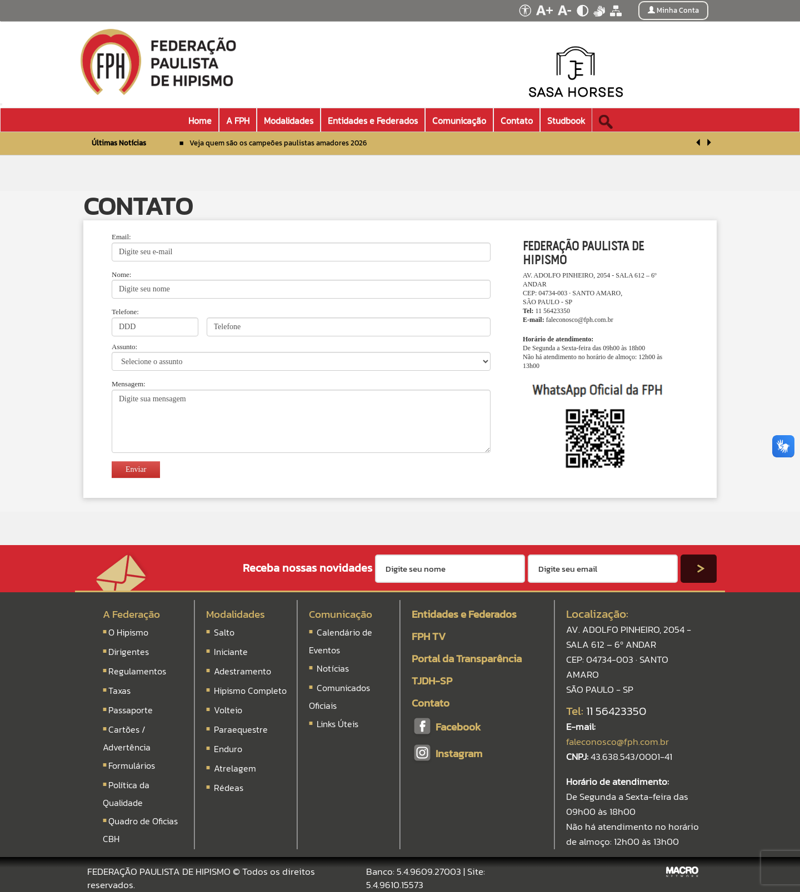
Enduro (228, 748)
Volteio (228, 710)
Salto (224, 632)
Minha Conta (673, 10)
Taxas (119, 690)
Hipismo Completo (250, 690)
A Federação (131, 614)
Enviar (136, 469)
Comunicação (340, 614)
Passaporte (130, 710)
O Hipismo (128, 632)
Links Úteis (336, 723)
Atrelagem (235, 768)
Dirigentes (128, 651)
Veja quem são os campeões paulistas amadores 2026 (278, 143)
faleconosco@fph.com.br (579, 320)
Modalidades (235, 614)
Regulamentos (137, 671)
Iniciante (231, 651)
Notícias (331, 668)
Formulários (131, 765)
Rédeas (228, 787)
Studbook (566, 120)
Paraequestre (241, 729)
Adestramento (242, 671)
